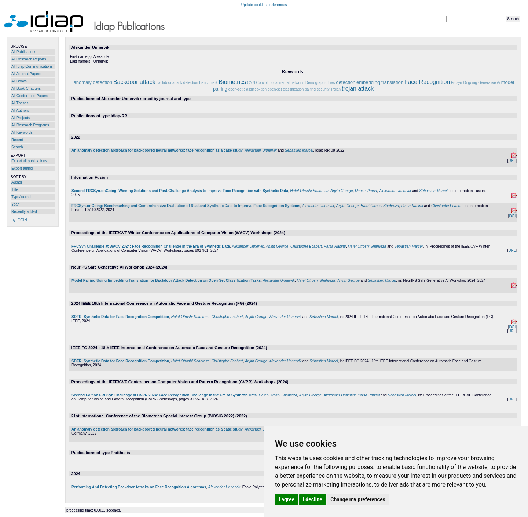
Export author (22, 168)
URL (512, 161)
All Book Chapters (26, 88)
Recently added (24, 212)
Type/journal (21, 197)
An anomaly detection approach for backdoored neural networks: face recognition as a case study (157, 150)
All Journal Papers (26, 74)
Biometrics (232, 82)
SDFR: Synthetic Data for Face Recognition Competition (120, 317)
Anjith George (341, 191)
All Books (19, 81)
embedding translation (379, 82)
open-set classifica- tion (247, 89)
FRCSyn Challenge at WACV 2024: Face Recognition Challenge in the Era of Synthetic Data (151, 246)
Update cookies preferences (264, 5)
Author (16, 182)
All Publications (23, 52)
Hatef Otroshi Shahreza (309, 191)
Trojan (335, 89)
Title (14, 190)
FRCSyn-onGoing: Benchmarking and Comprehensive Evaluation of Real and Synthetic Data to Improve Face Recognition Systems (186, 206)
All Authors (20, 110)
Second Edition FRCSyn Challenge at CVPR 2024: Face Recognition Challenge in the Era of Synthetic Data (164, 395)
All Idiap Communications (32, 66)
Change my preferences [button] (357, 499)
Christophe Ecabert (447, 206)
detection (345, 82)
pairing (310, 89)
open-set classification (286, 89)
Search (17, 147)
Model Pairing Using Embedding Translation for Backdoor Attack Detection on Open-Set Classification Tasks (166, 280)
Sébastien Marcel (299, 150)
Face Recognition (427, 82)
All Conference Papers (29, 96)
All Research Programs (30, 125)
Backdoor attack (134, 82)
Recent (17, 140)
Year (15, 204)
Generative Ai (489, 83)
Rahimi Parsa (366, 191)
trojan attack (358, 88)
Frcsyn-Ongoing (464, 83)
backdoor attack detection (177, 83)
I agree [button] (286, 499)
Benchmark (208, 83)
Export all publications (29, 161)
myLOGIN (19, 220)
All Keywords (22, 132)
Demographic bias (320, 83)
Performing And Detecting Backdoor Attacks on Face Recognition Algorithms (139, 487)
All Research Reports (28, 59)
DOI (512, 216)
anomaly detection (93, 82)
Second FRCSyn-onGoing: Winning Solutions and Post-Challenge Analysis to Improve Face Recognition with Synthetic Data (180, 191)
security (323, 89)
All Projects (20, 118)
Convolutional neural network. (280, 83)
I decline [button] (312, 499)
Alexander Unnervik (260, 150)
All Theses (20, 103)
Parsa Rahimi (412, 206)
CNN (251, 83)
